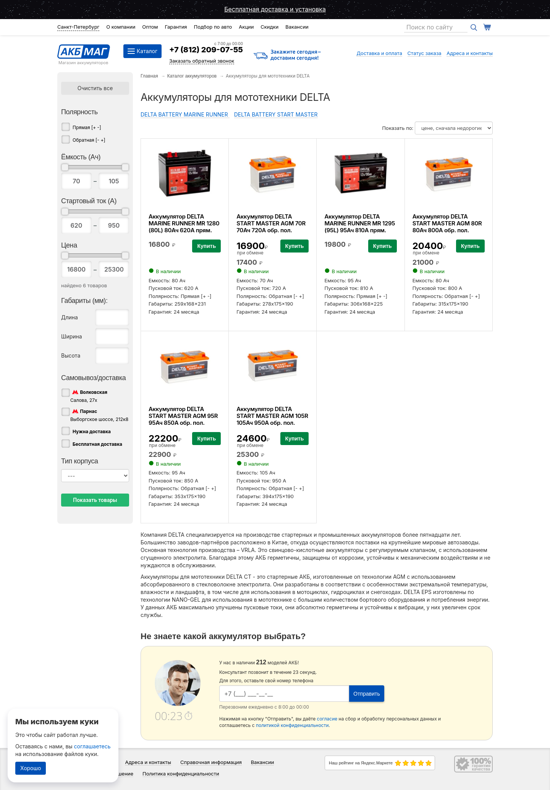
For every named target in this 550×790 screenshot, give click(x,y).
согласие (327, 719)
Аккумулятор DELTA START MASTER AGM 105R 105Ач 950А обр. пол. (272, 415)
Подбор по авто (213, 27)
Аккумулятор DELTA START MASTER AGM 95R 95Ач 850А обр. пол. (183, 415)
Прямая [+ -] (87, 127)
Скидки (269, 27)
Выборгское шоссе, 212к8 (99, 415)
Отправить (366, 694)
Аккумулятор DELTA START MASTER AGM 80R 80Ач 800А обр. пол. (447, 223)
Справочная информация (211, 762)
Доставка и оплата (379, 53)
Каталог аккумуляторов (192, 76)
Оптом (150, 27)
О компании (120, 27)
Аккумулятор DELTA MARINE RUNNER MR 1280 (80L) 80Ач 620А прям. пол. (184, 227)
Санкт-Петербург (78, 27)
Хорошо (30, 768)
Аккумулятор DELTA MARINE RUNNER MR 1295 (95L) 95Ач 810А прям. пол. (359, 227)
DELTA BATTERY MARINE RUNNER (185, 114)
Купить (206, 246)
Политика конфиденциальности (180, 774)
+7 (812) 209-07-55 (206, 49)
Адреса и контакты (469, 53)
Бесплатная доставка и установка (275, 9)
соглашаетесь (92, 746)
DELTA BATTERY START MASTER (276, 114)
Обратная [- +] (89, 140)
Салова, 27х (88, 396)
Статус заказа (425, 53)
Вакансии (297, 27)
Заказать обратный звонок (201, 61)
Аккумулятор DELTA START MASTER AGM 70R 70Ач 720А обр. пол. (271, 223)
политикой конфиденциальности (292, 725)
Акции (246, 27)
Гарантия (176, 27)
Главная (149, 76)
